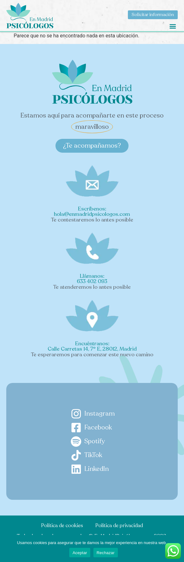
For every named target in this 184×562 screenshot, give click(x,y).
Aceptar (79, 552)
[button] (172, 26)
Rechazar (106, 552)
